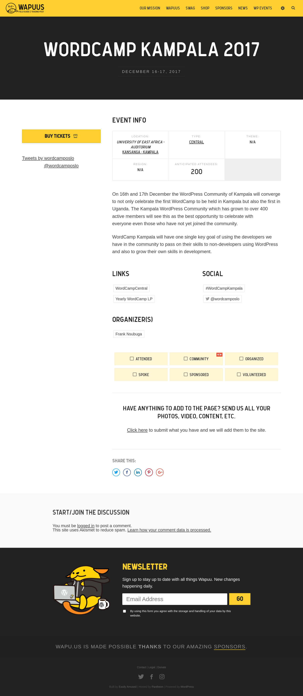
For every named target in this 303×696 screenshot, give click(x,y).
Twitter (141, 677)
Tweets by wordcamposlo (48, 158)
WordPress (187, 686)
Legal (151, 667)
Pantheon (157, 686)
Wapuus (25, 8)
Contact (141, 667)
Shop (205, 8)
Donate (161, 667)
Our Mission (150, 8)
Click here (137, 430)
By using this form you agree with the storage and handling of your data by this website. (180, 613)
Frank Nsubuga (129, 334)
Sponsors (223, 8)
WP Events (263, 8)
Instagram (162, 677)
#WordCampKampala (224, 288)
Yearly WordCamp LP (134, 299)
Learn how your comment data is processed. (169, 530)
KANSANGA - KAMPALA (140, 152)
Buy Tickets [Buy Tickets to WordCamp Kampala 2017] (57, 136)
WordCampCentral (131, 288)
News (243, 8)
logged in (85, 525)
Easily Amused (128, 686)
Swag (190, 8)
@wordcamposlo (224, 299)
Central (196, 142)
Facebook (151, 677)
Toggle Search (293, 8)
